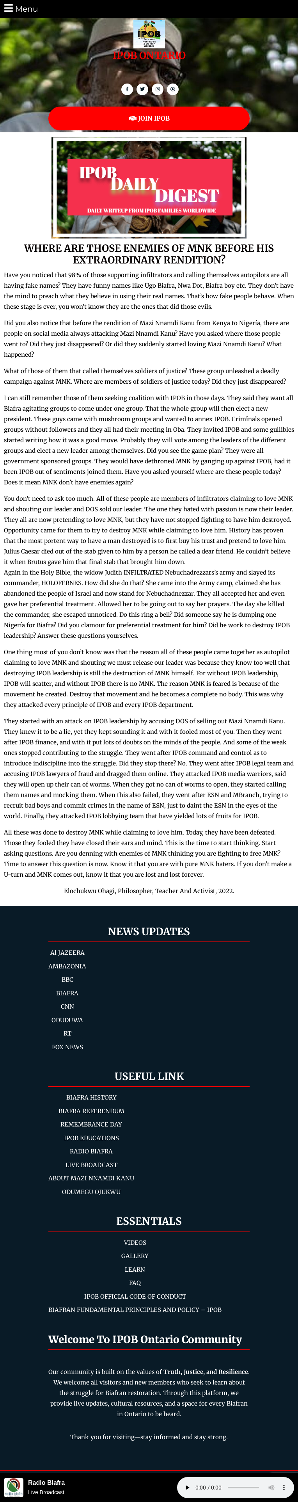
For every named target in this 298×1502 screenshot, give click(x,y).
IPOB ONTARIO (149, 55)
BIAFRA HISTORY (91, 1097)
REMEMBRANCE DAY (91, 1124)
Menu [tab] (20, 8)
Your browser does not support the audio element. (235, 1487)
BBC (67, 979)
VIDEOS (135, 1242)
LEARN (135, 1269)
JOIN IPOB (149, 118)
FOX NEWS (67, 1047)
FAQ (135, 1283)
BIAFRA (67, 993)
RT (67, 1033)
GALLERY (135, 1256)
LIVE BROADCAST (91, 1165)
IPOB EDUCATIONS (91, 1138)
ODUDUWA (67, 1020)
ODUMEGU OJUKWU (91, 1192)
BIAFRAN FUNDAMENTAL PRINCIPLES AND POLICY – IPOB (135, 1309)
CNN (67, 1006)
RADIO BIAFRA (91, 1151)
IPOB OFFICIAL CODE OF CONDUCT (135, 1296)
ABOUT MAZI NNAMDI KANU (91, 1178)
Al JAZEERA (67, 952)
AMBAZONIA (67, 966)
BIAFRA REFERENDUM (91, 1111)
